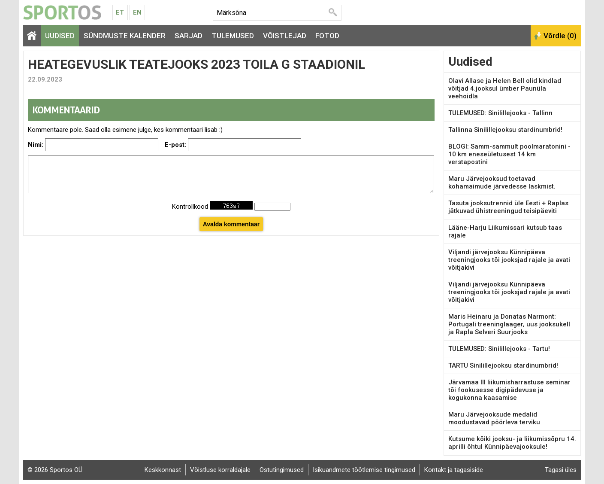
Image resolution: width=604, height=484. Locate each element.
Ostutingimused (282, 470)
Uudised (60, 35)
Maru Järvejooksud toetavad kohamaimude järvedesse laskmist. (502, 182)
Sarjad (188, 35)
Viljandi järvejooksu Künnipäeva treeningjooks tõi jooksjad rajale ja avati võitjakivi (509, 259)
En (137, 12)
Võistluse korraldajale (220, 470)
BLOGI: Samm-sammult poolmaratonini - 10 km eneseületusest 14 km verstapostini (509, 154)
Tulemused (232, 35)
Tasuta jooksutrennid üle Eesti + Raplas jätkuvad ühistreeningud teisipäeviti (508, 207)
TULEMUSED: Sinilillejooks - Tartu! (499, 349)
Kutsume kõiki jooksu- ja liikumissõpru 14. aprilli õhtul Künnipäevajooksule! (512, 443)
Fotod (327, 35)
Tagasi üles (561, 470)
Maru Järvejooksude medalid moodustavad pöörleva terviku (494, 418)
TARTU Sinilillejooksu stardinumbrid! (503, 365)
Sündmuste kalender (125, 35)
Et (120, 12)
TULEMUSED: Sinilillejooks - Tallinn (500, 113)
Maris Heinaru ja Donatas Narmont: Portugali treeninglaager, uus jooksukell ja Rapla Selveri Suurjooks (509, 324)
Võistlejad (284, 35)
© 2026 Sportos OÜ (54, 470)
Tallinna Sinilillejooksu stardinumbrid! (505, 130)
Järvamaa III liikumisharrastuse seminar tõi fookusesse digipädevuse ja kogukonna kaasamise (509, 390)
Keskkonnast (163, 470)
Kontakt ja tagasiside (453, 470)
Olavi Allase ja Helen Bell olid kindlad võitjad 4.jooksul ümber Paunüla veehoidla (504, 88)
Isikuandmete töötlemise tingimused (364, 470)
